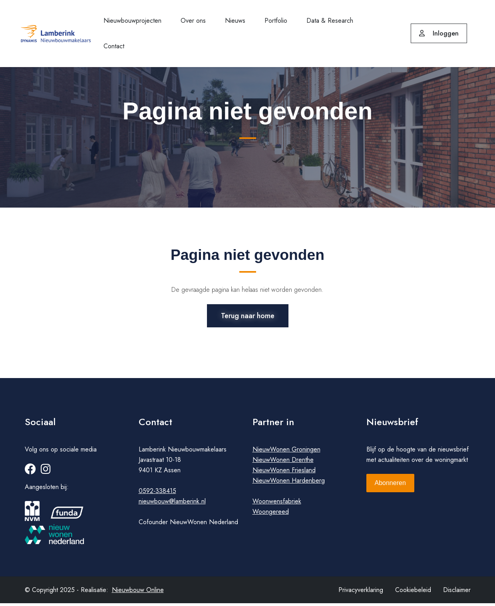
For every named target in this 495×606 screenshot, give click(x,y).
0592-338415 (157, 493)
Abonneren (390, 485)
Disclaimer (457, 592)
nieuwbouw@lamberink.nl (172, 504)
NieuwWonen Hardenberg (288, 483)
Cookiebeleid (413, 592)
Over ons (193, 20)
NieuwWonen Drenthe (283, 462)
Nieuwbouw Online (138, 592)
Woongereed (270, 514)
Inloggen (439, 33)
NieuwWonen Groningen (286, 452)
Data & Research (329, 20)
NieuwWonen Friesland (284, 472)
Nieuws (235, 20)
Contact (113, 46)
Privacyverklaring (360, 592)
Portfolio (275, 20)
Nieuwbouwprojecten (132, 20)
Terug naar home (247, 315)
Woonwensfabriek (276, 504)
